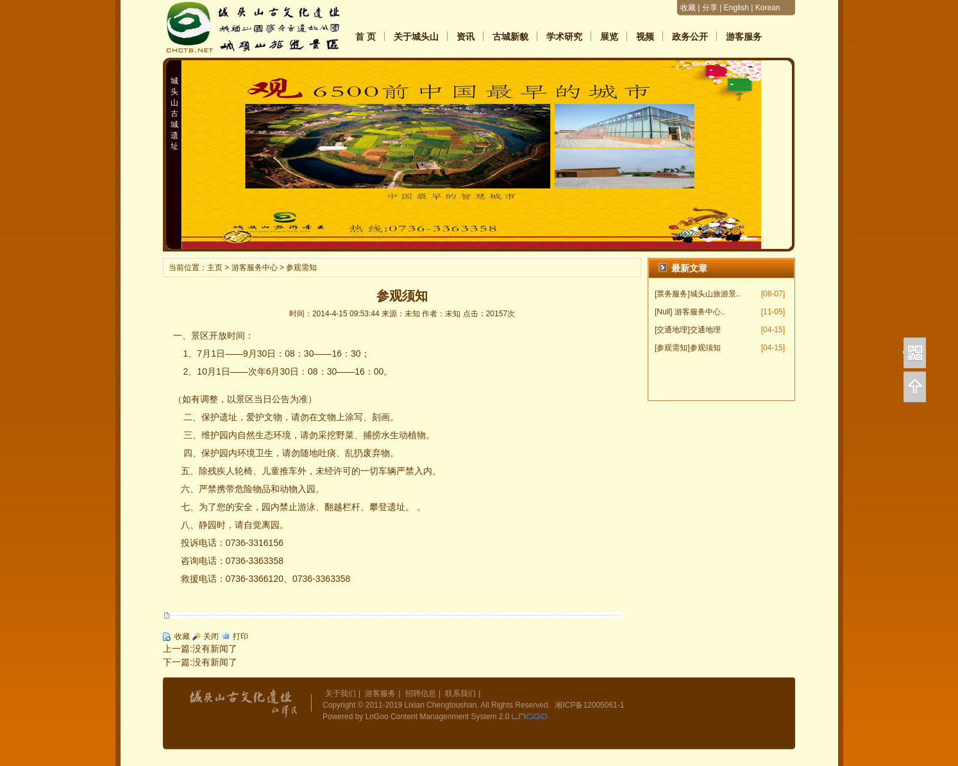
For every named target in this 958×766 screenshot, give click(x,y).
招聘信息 (420, 693)
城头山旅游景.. (715, 293)
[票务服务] (672, 293)
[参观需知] (672, 347)
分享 (710, 7)
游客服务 (744, 36)
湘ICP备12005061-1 (589, 705)
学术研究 (564, 36)
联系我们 (460, 693)
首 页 (365, 36)
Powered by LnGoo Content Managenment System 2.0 (416, 716)
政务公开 (690, 36)
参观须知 (705, 347)
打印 (240, 636)
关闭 (211, 636)
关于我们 (340, 693)
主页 (215, 267)
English (736, 7)
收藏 (688, 7)
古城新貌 (510, 36)
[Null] (663, 311)
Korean (767, 7)
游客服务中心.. (700, 311)
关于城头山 (416, 36)
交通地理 (705, 329)
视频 (645, 36)
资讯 (466, 36)
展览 (609, 36)
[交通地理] (672, 329)
